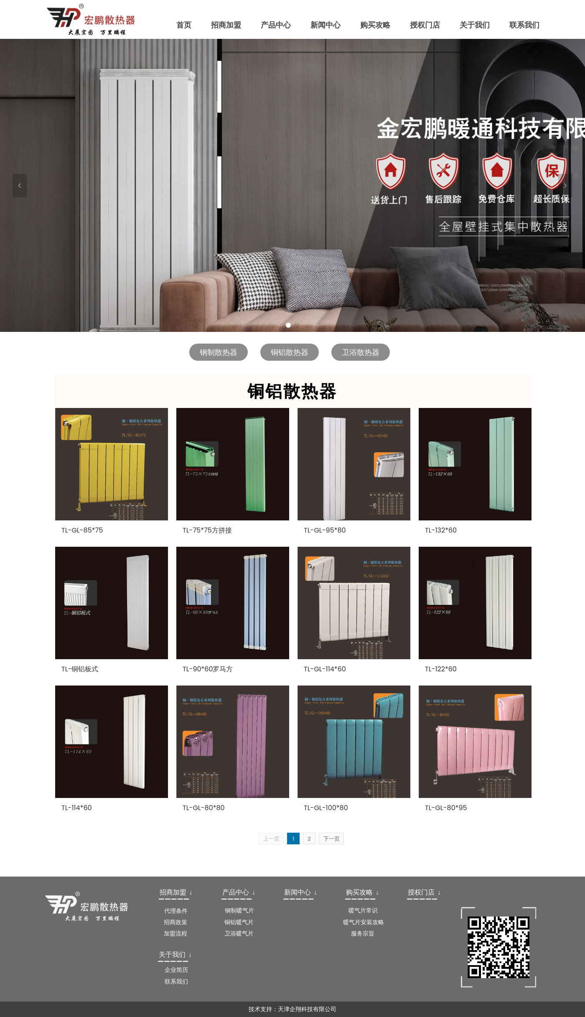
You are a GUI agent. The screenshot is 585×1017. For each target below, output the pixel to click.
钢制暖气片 (239, 910)
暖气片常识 (363, 910)
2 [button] (296, 325)
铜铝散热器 (289, 352)
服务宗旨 (362, 933)
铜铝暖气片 (239, 922)
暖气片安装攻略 (363, 922)
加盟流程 (175, 933)
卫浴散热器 (360, 352)
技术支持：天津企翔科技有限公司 (292, 1009)
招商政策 (175, 922)
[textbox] (178, 892)
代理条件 (176, 911)
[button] (20, 185)
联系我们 (176, 981)
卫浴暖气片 (239, 933)
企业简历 (176, 970)
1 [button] (288, 325)
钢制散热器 (218, 352)
